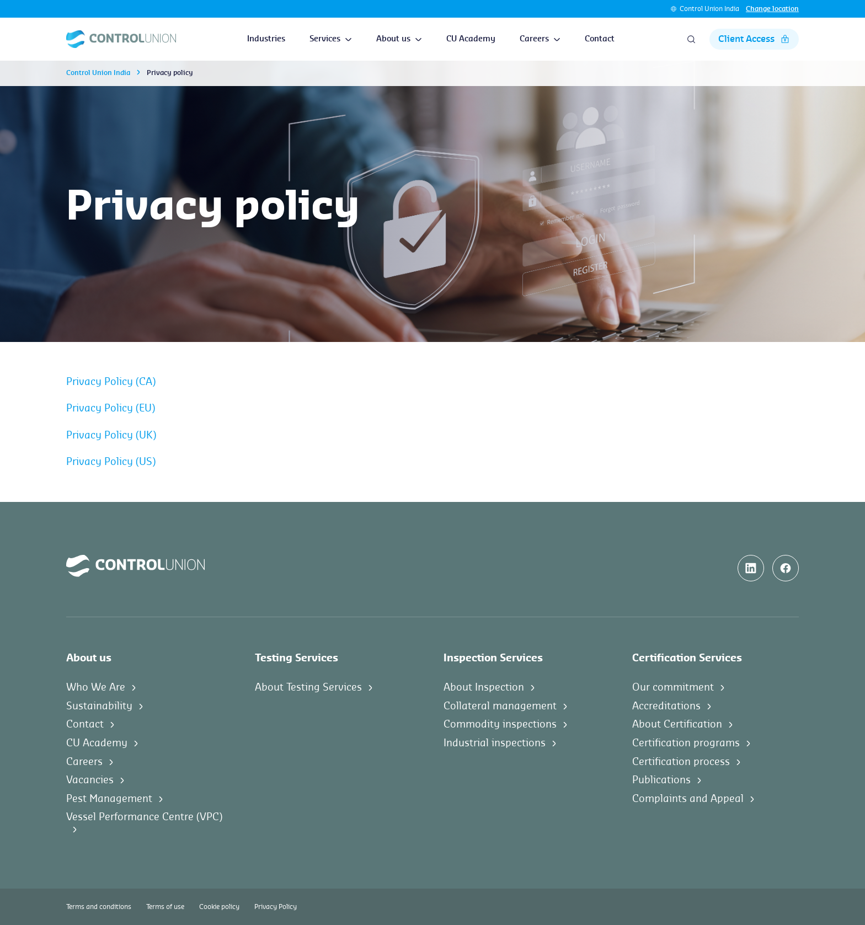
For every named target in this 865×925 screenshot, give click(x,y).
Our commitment (673, 687)
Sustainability (99, 706)
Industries (266, 39)
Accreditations (666, 706)
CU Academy (470, 39)
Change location (772, 9)
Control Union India (709, 9)
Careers (540, 39)
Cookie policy (219, 906)
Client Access (754, 39)
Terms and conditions (98, 906)
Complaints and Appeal (688, 799)
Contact (600, 39)
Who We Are (95, 687)
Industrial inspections (495, 743)
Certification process (681, 762)
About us (399, 39)
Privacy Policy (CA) (111, 382)
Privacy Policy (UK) (111, 435)
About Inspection (484, 687)
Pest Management (109, 799)
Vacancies (90, 780)
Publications (661, 780)
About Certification (677, 724)
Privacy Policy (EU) (110, 408)
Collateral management (500, 706)
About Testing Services (308, 687)
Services (330, 39)
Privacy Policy (275, 906)
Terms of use (165, 906)
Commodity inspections (500, 724)
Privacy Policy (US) (111, 462)
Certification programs (686, 743)
